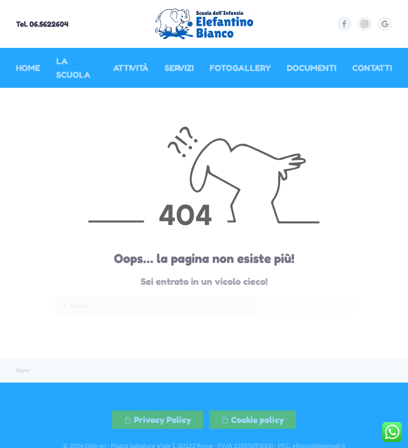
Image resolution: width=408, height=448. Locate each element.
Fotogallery (240, 68)
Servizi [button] (179, 68)
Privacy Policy (157, 419)
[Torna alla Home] (204, 24)
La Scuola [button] (73, 68)
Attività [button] (131, 68)
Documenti (311, 68)
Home (28, 68)
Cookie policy (252, 419)
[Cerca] (204, 305)
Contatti (372, 68)
